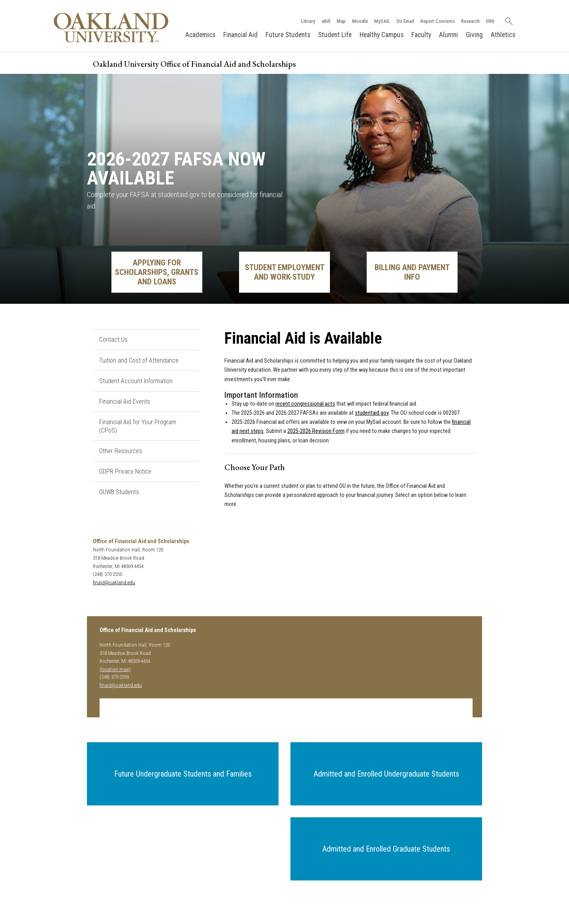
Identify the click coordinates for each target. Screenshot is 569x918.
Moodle (359, 21)
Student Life (335, 35)
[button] (183, 773)
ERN (490, 21)
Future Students (288, 35)
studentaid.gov (371, 413)
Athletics (503, 35)
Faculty (421, 35)
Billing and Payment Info (412, 272)
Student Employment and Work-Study (284, 272)
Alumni (448, 35)
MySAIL (382, 21)
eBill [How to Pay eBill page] (325, 21)
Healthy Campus (381, 35)
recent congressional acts (305, 404)
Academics (200, 35)
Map (340, 21)
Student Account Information (136, 381)
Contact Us (113, 339)
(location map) (115, 669)
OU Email (405, 21)
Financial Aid (240, 35)
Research (470, 21)
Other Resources (120, 451)
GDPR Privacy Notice (125, 471)
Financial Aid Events (124, 401)
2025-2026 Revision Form (316, 431)
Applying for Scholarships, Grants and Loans (156, 272)
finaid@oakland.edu (114, 582)
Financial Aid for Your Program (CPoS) (137, 426)
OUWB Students (119, 492)
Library (308, 21)
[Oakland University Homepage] (111, 27)
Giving (474, 35)
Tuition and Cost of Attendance (139, 360)
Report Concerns (437, 21)
